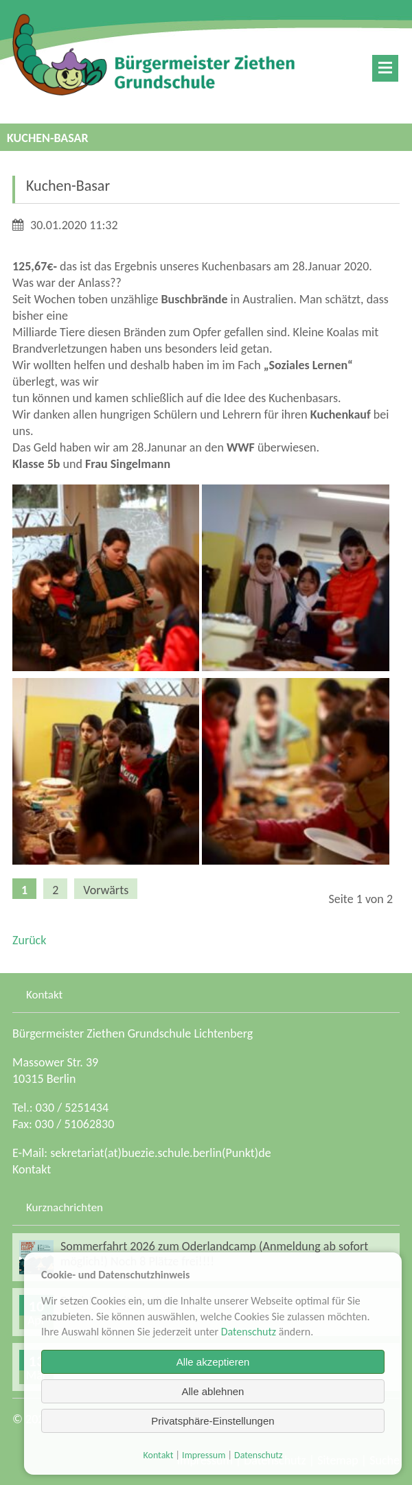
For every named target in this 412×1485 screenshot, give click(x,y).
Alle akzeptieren (213, 1362)
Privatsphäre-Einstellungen (212, 1421)
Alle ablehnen (213, 1391)
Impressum (203, 1455)
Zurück (29, 940)
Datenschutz (248, 1331)
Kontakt (31, 1169)
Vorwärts (105, 890)
